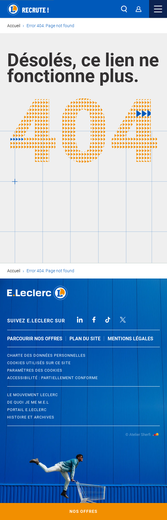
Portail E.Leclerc (27, 409)
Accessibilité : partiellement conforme (52, 378)
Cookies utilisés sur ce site (39, 363)
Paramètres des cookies (34, 370)
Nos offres (83, 511)
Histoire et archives (30, 417)
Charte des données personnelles (46, 355)
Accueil (13, 25)
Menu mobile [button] (158, 9)
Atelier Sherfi (142, 435)
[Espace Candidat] (138, 9)
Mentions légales (130, 338)
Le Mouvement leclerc (32, 395)
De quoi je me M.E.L (28, 402)
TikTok (108, 320)
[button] (124, 9)
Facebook (94, 320)
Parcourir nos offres (34, 338)
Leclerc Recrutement (37, 293)
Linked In (80, 320)
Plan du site (84, 338)
